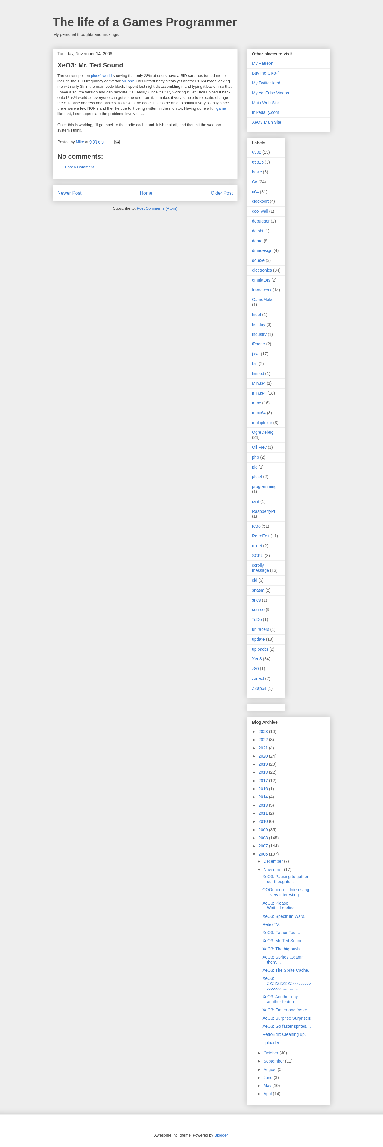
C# (254, 181)
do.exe (258, 260)
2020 (264, 756)
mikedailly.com (265, 112)
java (256, 353)
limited (258, 373)
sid (254, 580)
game (221, 108)
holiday (258, 324)
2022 (264, 739)
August (270, 1069)
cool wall (260, 211)
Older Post (222, 193)
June (268, 1077)
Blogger (220, 1135)
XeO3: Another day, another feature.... (281, 999)
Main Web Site (265, 102)
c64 (255, 191)
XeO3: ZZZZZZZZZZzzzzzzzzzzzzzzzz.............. (286, 983)
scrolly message (260, 568)
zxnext (258, 678)
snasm (258, 590)
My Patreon (262, 63)
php (255, 457)
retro (256, 526)
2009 (264, 829)
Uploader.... (273, 1042)
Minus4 (258, 383)
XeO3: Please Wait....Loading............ (285, 906)
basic (257, 172)
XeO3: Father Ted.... (281, 932)
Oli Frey (259, 447)
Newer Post (69, 193)
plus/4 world (101, 75)
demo (257, 240)
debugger (261, 221)
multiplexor (262, 422)
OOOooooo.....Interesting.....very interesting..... (286, 892)
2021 (264, 748)
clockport (260, 201)
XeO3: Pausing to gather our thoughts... (285, 879)
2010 (264, 821)
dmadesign (262, 250)
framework (261, 290)
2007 (264, 846)
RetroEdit (260, 536)
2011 (264, 813)
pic (254, 467)
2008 (264, 837)
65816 (258, 162)
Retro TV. (271, 924)
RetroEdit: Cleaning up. (284, 1034)
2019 (264, 764)
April (268, 1093)
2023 (264, 731)
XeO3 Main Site (266, 122)
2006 (264, 854)
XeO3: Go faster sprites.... (286, 1026)
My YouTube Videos (270, 92)
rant (255, 501)
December (273, 861)
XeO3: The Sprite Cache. (285, 970)
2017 (264, 780)
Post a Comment (79, 167)
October (271, 1053)
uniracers (260, 629)
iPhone (258, 343)
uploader (260, 649)
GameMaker (263, 299)
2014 (264, 796)
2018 (264, 772)
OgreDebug (262, 432)
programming (264, 486)
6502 (256, 152)
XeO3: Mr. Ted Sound (282, 940)
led (255, 363)
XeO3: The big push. (281, 949)
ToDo (257, 619)
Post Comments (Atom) (157, 208)
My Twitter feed (266, 83)
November (273, 869)
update (258, 639)
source (258, 609)
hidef (256, 314)
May (267, 1085)
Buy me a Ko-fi (265, 73)
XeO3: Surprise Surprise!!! (286, 1018)
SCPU (258, 555)
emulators (261, 280)
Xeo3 (257, 658)
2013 (264, 805)
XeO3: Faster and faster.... (286, 1009)
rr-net (257, 545)
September (274, 1061)
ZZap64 (259, 688)
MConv (127, 81)
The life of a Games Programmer (145, 22)
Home (146, 193)
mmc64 (259, 412)
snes (256, 600)
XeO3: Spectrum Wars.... (285, 916)
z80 (255, 668)
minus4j (259, 393)
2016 (264, 788)
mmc (256, 403)
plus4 (257, 476)
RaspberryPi (263, 511)
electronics (262, 270)
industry (259, 334)
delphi (257, 231)
